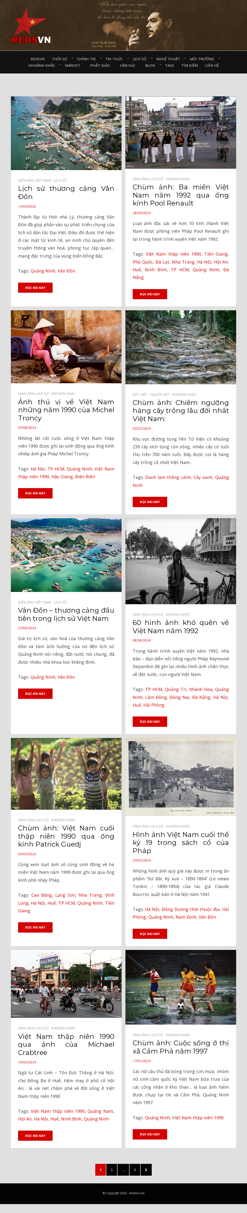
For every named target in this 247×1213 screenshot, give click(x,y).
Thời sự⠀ (61, 58)
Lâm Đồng (156, 697)
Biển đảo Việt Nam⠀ (36, 180)
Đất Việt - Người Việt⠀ (152, 394)
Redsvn (38, 58)
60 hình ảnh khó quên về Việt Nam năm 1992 (181, 627)
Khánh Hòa (200, 690)
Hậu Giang (62, 477)
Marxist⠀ (74, 65)
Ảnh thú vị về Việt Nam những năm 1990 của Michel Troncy (66, 410)
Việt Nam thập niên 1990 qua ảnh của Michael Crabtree (66, 1045)
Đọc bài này (35, 287)
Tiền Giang (216, 254)
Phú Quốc (143, 262)
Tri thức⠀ (115, 58)
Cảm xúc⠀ (129, 65)
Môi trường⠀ (203, 58)
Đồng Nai (179, 697)
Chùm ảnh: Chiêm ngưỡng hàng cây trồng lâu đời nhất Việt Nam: (181, 411)
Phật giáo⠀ (101, 65)
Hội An (221, 262)
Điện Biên (85, 477)
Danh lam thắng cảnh (168, 477)
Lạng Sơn (65, 896)
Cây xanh (202, 477)
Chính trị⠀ (87, 58)
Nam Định (186, 918)
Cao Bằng (41, 896)
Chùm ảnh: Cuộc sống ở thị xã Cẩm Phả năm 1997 (181, 1048)
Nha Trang (183, 262)
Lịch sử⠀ (141, 58)
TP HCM (180, 269)
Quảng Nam (100, 1112)
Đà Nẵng (201, 697)
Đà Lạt (162, 262)
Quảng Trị (175, 690)
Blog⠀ (151, 65)
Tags (169, 65)
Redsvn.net (137, 1195)
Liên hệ (212, 65)
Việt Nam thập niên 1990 (173, 254)
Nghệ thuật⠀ (169, 58)
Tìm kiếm (189, 65)
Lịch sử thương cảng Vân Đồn (66, 192)
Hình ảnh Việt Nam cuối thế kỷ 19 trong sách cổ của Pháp (181, 843)
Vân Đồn (66, 271)
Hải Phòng (154, 705)
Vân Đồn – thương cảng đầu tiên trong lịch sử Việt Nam (66, 615)
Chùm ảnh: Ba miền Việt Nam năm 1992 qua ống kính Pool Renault (181, 195)
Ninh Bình (156, 269)
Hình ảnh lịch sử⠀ (149, 179)
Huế (137, 269)
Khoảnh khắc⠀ (43, 65)
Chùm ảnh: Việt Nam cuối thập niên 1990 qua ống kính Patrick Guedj (66, 837)
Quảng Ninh (42, 271)
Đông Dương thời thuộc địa (191, 910)
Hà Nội (204, 262)
